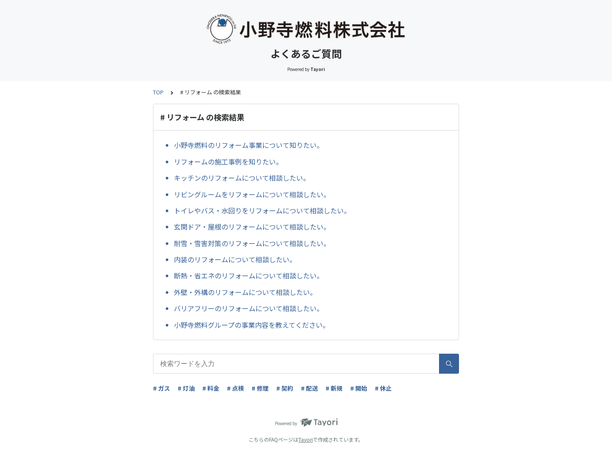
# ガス (161, 388)
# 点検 (235, 388)
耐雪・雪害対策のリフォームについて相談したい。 (252, 243)
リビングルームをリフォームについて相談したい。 (252, 194)
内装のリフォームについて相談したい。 (235, 259)
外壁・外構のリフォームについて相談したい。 (245, 292)
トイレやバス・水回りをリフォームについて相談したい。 (262, 210)
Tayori (305, 439)
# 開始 (358, 388)
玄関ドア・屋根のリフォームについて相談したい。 (252, 226)
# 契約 (284, 388)
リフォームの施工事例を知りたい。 (228, 161)
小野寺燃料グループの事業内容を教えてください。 (251, 325)
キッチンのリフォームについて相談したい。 (242, 178)
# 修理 (260, 388)
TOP (158, 92)
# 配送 (309, 388)
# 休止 (383, 388)
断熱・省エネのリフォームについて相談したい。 (248, 275)
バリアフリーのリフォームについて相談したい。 (248, 308)
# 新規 (334, 388)
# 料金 (210, 388)
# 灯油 (186, 388)
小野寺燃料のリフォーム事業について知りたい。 (248, 145)
